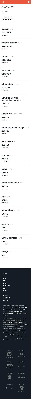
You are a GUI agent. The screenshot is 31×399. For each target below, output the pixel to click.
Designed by (22, 350)
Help (4, 290)
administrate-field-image (15, 127)
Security (5, 300)
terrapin (8, 29)
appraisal (8, 70)
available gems (18, 311)
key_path (8, 155)
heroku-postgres (12, 238)
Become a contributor (9, 313)
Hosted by (10, 361)
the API (23, 309)
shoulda (8, 56)
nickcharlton (8, 6)
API (4, 293)
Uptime (5, 276)
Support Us (6, 297)
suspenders (12, 114)
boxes (7, 169)
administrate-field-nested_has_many (12, 99)
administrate (10, 84)
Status (5, 273)
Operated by (10, 351)
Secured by (22, 384)
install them (15, 309)
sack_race (6, 252)
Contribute (6, 285)
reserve (7, 224)
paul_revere (9, 141)
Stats (5, 283)
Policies (5, 295)
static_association (12, 183)
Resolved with (21, 361)
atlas (6, 196)
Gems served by (21, 373)
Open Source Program (15, 322)
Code (4, 278)
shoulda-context (12, 43)
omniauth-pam (11, 210)
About (5, 288)
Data (4, 280)
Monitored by (10, 373)
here (22, 339)
